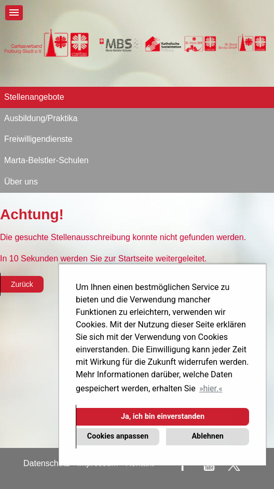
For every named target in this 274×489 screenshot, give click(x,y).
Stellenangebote (34, 96)
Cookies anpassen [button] (117, 436)
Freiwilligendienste (38, 139)
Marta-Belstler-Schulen (46, 160)
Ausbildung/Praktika (40, 118)
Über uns (21, 181)
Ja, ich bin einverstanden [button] (162, 416)
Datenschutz (46, 463)
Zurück (22, 284)
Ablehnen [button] (207, 436)
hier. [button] (210, 388)
